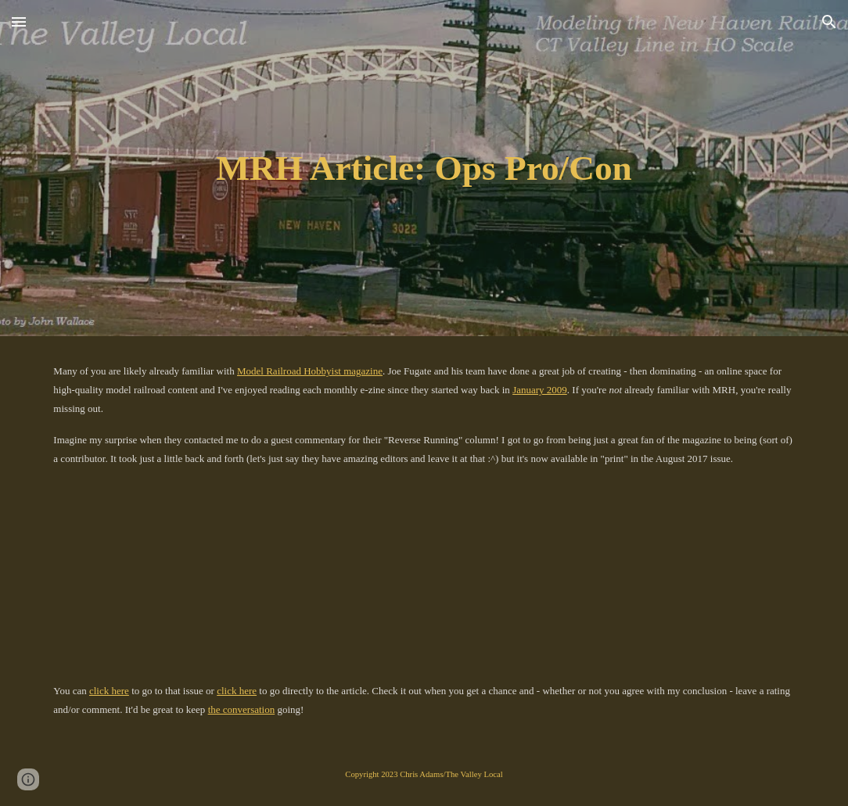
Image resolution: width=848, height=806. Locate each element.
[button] (19, 21)
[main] (424, 168)
